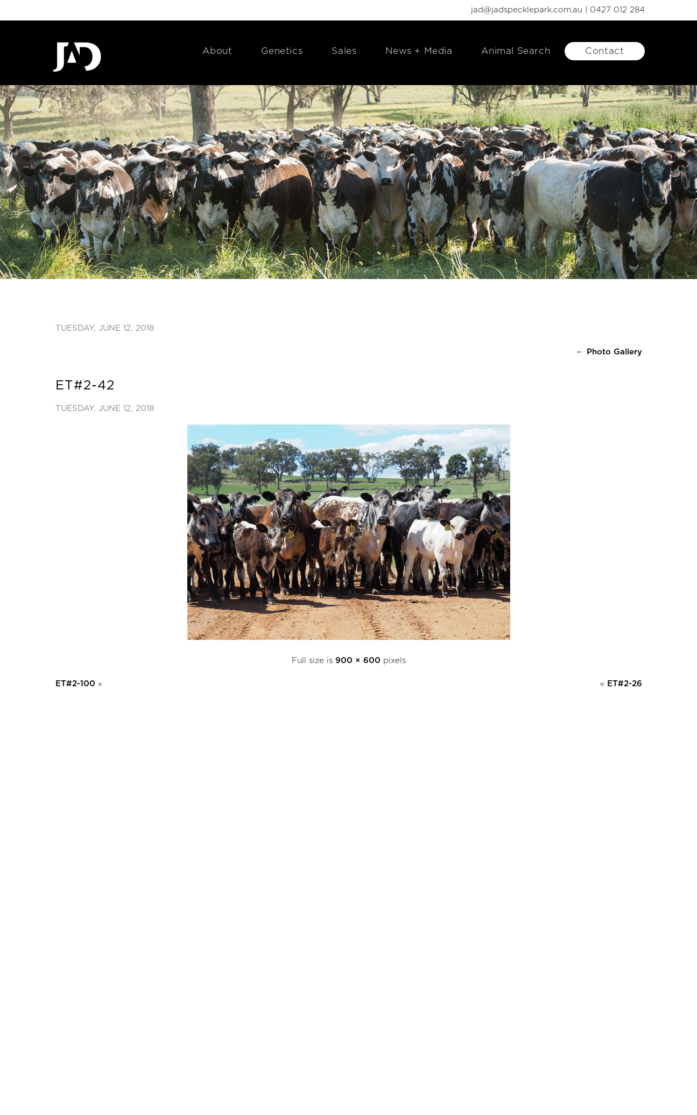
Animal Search (515, 50)
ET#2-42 (85, 385)
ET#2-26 (624, 684)
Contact (604, 50)
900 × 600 (358, 661)
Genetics (281, 50)
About (217, 50)
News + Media (418, 50)
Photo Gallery (609, 352)
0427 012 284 (617, 10)
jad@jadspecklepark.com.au (526, 10)
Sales (344, 50)
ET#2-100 (75, 684)
